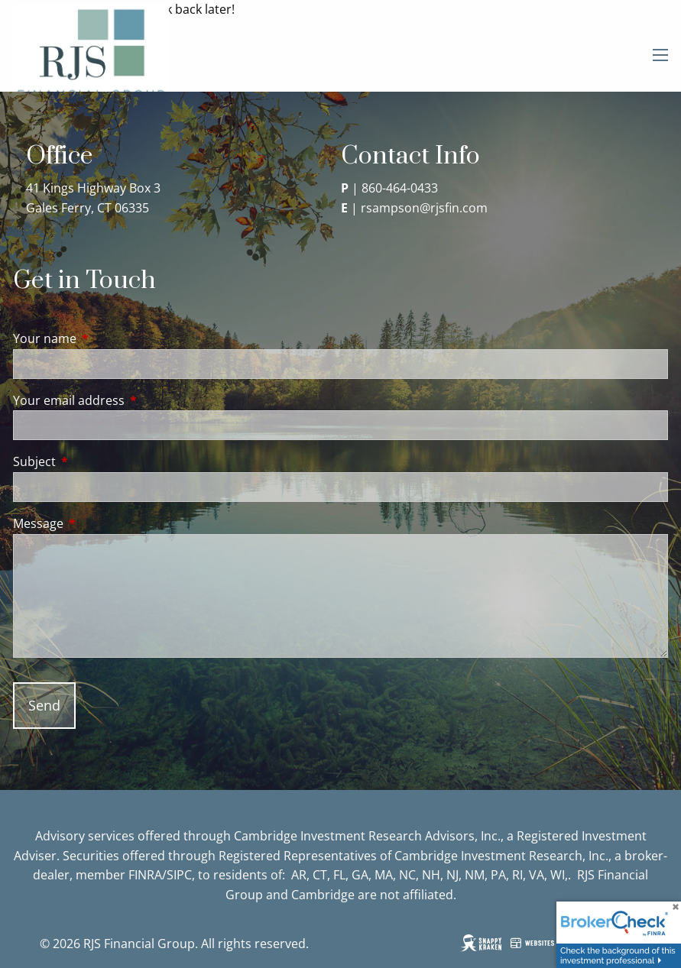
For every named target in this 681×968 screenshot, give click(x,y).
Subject (96, 461)
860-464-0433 (400, 188)
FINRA (145, 874)
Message (99, 523)
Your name (106, 338)
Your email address (130, 400)
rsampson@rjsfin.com (424, 207)
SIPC (179, 874)
